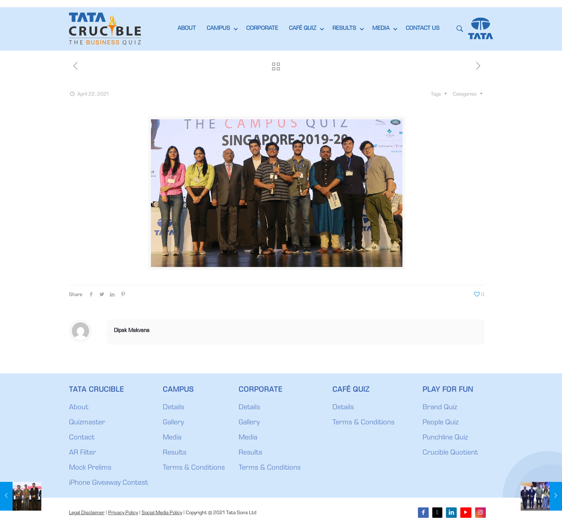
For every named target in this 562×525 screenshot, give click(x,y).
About (78, 407)
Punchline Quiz (445, 438)
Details (173, 407)
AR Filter (82, 453)
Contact (82, 438)
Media (172, 438)
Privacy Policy (123, 513)
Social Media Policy (162, 513)
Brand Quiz (440, 407)
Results (174, 453)
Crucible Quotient (450, 453)
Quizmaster (87, 423)
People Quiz (441, 423)
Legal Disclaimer (87, 513)
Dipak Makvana (131, 331)
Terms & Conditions (194, 468)
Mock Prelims (90, 468)
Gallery (173, 423)
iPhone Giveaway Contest (108, 483)
